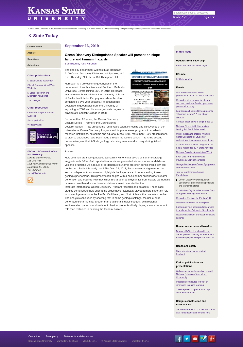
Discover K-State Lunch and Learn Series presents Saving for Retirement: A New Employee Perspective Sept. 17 (195, 234)
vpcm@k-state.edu (37, 173)
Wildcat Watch (35, 124)
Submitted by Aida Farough (81, 63)
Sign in (207, 17)
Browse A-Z (179, 17)
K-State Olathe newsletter (40, 80)
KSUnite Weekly (184, 79)
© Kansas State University (114, 341)
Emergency (52, 336)
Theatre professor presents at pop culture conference (193, 291)
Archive (32, 53)
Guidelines (33, 65)
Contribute (33, 59)
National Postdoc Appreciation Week (194, 152)
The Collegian (34, 100)
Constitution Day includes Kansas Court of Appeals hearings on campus (195, 192)
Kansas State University (61, 13)
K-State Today (95, 29)
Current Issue (35, 46)
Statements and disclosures (78, 336)
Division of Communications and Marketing (68, 29)
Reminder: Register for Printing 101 (193, 198)
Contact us (34, 336)
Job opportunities (36, 120)
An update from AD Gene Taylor (192, 65)
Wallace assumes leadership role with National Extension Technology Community (194, 274)
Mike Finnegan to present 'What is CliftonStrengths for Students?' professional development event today (195, 137)
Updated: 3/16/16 (140, 341)
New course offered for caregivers (193, 202)
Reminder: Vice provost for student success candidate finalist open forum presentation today (194, 103)
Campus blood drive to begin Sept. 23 (194, 121)
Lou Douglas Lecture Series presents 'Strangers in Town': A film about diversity (194, 114)
